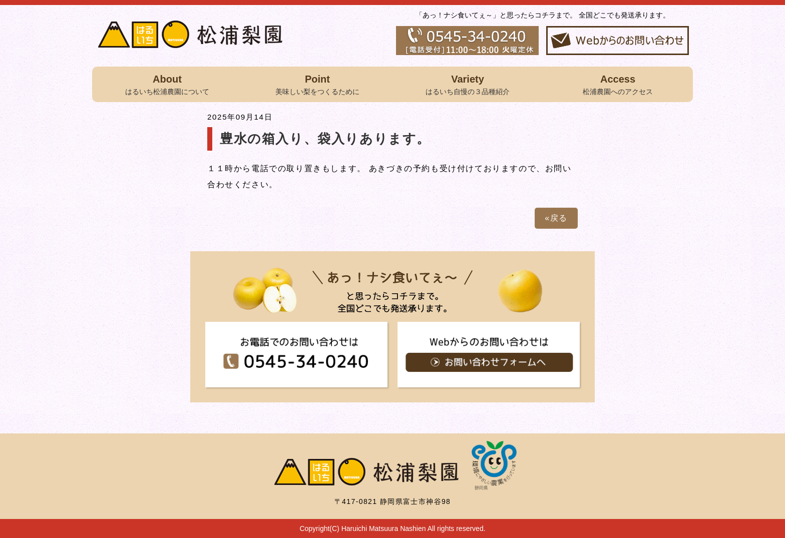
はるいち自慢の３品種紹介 (467, 84)
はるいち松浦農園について (167, 84)
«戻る (556, 218)
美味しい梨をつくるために (317, 84)
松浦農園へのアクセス (618, 84)
